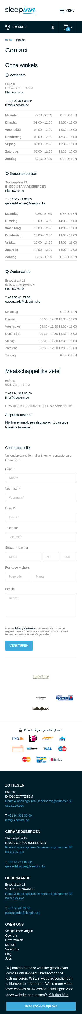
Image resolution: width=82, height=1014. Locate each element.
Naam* (10, 469)
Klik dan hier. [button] (58, 995)
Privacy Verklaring (25, 628)
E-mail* (10, 508)
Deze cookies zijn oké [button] (41, 1006)
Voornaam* (12, 488)
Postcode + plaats (17, 567)
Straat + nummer (16, 547)
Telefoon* (11, 528)
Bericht (10, 589)
